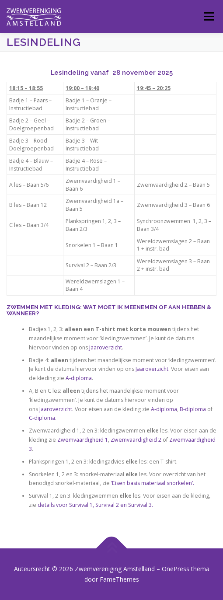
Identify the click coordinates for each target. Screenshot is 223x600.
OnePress (175, 569)
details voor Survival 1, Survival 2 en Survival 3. (95, 505)
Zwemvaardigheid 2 (136, 439)
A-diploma (78, 378)
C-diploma (42, 418)
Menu (208, 16)
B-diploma (193, 409)
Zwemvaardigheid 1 (82, 439)
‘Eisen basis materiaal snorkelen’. (152, 483)
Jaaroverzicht (105, 347)
